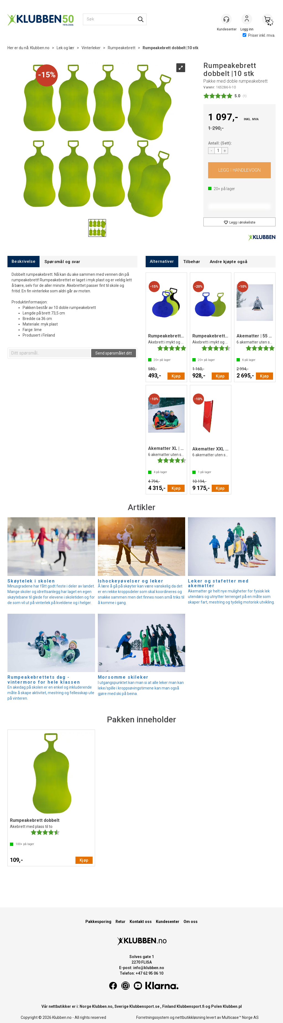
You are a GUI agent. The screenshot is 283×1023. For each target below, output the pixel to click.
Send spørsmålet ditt (113, 353)
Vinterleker (91, 48)
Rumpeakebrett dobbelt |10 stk (170, 48)
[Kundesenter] (226, 19)
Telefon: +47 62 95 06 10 (141, 973)
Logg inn (247, 19)
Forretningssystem (152, 1017)
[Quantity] (218, 150)
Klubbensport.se (144, 1006)
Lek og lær (65, 48)
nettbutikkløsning (190, 1017)
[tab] (23, 261)
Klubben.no (39, 48)
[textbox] (49, 353)
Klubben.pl (232, 1006)
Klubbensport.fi (191, 1006)
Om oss (191, 921)
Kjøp (239, 170)
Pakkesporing (98, 921)
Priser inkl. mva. (259, 35)
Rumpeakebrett (121, 48)
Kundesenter (167, 921)
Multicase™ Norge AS (240, 1017)
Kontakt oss (141, 921)
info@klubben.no (148, 968)
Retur (120, 921)
